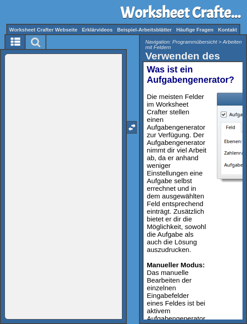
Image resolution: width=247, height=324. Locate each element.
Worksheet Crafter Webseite (43, 29)
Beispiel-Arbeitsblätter (144, 29)
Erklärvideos (97, 29)
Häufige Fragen (195, 29)
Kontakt (227, 29)
